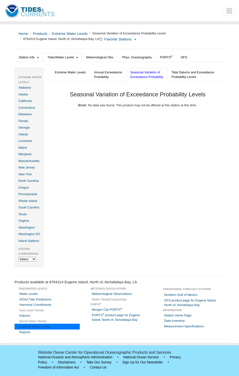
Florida (23, 121)
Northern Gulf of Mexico (180, 295)
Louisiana (25, 141)
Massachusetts (29, 161)
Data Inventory (174, 320)
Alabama (24, 87)
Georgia (24, 127)
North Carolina (28, 181)
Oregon (23, 187)
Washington (26, 227)
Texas (22, 214)
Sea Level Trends (31, 310)
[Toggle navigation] (229, 11)
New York (25, 174)
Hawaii (23, 134)
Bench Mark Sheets (33, 321)
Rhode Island (27, 201)
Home (23, 33)
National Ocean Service (141, 357)
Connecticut (26, 107)
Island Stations (28, 241)
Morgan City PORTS (107, 309)
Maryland (24, 154)
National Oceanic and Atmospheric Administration (75, 357)
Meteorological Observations (112, 294)
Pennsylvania (27, 194)
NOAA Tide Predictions (35, 299)
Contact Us (98, 367)
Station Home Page (177, 315)
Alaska (23, 94)
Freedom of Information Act (58, 367)
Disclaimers (66, 362)
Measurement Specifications (184, 326)
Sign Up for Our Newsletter (142, 362)
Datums (24, 315)
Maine (22, 147)
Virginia (23, 221)
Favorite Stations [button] (120, 39)
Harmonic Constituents (35, 305)
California (25, 101)
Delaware (25, 114)
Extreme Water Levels (70, 33)
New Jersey (26, 167)
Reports (25, 332)
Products (40, 33)
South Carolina (28, 207)
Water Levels (28, 294)
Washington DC (29, 234)
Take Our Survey (99, 362)
